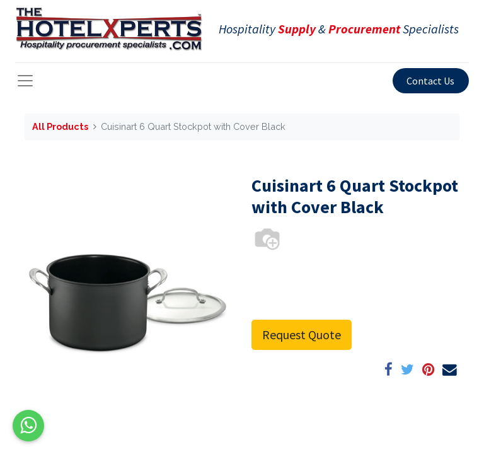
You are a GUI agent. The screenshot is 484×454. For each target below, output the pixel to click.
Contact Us (430, 80)
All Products (60, 126)
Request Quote (301, 334)
